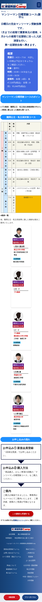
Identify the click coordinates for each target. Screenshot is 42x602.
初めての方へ (30, 549)
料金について (11, 565)
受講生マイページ (19, 520)
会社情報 (12, 534)
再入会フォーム (11, 573)
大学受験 (30, 580)
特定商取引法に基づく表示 (24, 538)
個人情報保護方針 (24, 534)
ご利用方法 (30, 553)
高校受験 (30, 573)
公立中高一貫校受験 (31, 565)
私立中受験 (30, 569)
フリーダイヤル (30, 597)
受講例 (30, 557)
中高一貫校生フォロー (30, 577)
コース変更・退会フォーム (11, 557)
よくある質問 (30, 560)
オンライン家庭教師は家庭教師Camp (25, 543)
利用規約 (9, 538)
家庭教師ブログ (11, 569)
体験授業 (12, 597)
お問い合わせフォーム (11, 553)
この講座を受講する (21, 514)
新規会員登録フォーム (11, 549)
